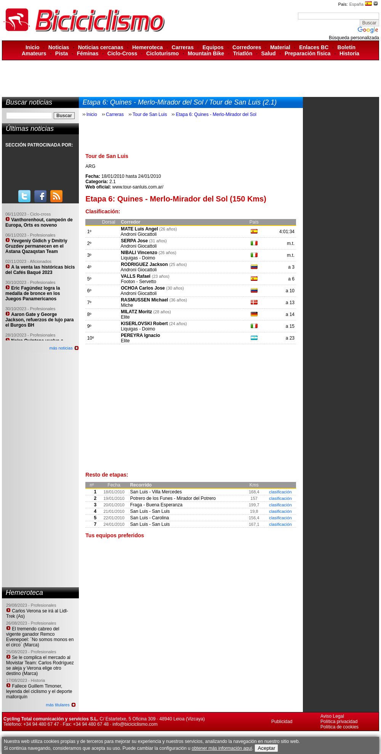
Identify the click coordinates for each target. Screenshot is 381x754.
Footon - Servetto (138, 281)
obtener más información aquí (222, 748)
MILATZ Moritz (136, 311)
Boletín (346, 47)
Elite (125, 317)
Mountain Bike (206, 53)
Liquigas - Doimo (138, 258)
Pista (61, 53)
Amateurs (34, 53)
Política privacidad (338, 721)
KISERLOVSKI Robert (144, 323)
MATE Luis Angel (139, 229)
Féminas (88, 53)
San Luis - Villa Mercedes (156, 492)
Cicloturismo (162, 53)
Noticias (58, 47)
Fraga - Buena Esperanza (156, 505)
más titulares (57, 704)
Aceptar (266, 748)
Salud (268, 53)
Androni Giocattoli (138, 234)
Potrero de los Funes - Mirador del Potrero (173, 498)
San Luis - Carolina (149, 517)
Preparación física (308, 53)
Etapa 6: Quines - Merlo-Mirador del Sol (216, 114)
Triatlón (243, 53)
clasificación (280, 492)
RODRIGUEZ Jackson (144, 264)
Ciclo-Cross (122, 53)
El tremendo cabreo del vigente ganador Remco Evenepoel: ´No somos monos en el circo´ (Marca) (40, 637)
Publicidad (281, 721)
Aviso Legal (332, 716)
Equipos (213, 47)
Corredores (246, 47)
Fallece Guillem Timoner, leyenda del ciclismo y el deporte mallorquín (39, 691)
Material (280, 47)
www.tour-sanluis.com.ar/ (137, 187)
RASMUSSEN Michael (144, 300)
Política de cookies (339, 727)
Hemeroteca (147, 47)
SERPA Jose (134, 240)
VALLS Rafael (135, 276)
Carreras (183, 47)
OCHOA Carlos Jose (143, 288)
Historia (349, 53)
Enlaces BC (313, 47)
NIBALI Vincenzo (139, 252)
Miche (127, 305)
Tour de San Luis (150, 114)
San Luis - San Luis (150, 511)
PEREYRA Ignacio (140, 335)
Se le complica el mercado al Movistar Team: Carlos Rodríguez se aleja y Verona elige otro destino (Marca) (40, 665)
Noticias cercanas (100, 47)
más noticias (61, 348)
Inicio (33, 47)
